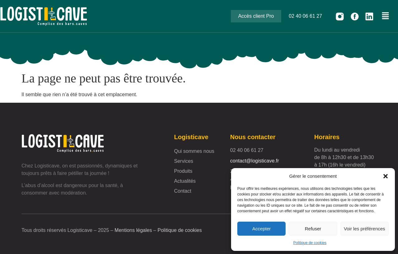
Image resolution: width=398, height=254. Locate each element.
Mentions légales (133, 230)
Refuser (313, 228)
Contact (182, 191)
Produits (183, 171)
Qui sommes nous (194, 151)
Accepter (261, 228)
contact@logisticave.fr (254, 160)
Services (183, 161)
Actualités (185, 181)
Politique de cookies (310, 243)
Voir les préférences (364, 228)
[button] (385, 176)
